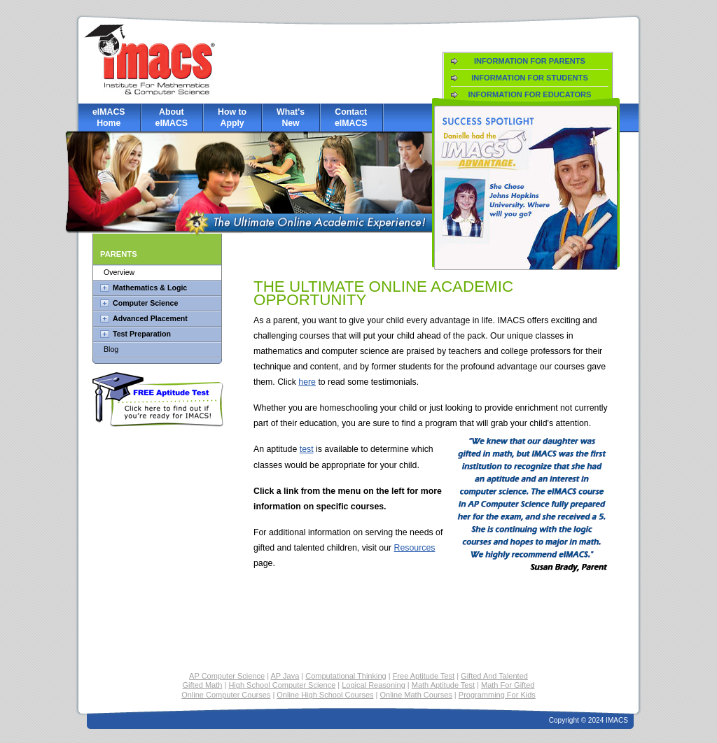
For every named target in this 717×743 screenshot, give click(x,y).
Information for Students (529, 77)
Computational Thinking (345, 676)
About (171, 118)
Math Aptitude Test (443, 685)
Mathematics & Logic (150, 287)
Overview (119, 272)
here (307, 382)
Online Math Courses (416, 695)
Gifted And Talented (494, 676)
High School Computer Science (281, 685)
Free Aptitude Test (423, 676)
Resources (415, 548)
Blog (111, 349)
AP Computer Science (227, 676)
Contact (351, 118)
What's (291, 118)
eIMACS (108, 118)
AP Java (285, 676)
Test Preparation (142, 334)
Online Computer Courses (225, 695)
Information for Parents (529, 61)
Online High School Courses (325, 695)
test (307, 449)
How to (232, 118)
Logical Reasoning (373, 685)
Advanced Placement (150, 318)
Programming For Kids (497, 695)
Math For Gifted (507, 685)
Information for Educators (529, 94)
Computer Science (145, 303)
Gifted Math (203, 685)
